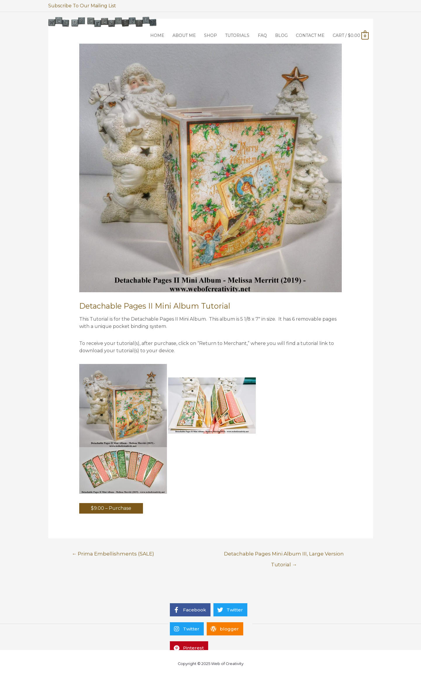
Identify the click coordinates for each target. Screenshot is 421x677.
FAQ (262, 35)
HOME (157, 35)
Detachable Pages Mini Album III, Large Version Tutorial (284, 555)
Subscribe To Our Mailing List (82, 5)
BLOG (281, 35)
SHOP (210, 35)
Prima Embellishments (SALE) (113, 554)
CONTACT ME (310, 35)
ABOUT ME (184, 35)
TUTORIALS (237, 35)
